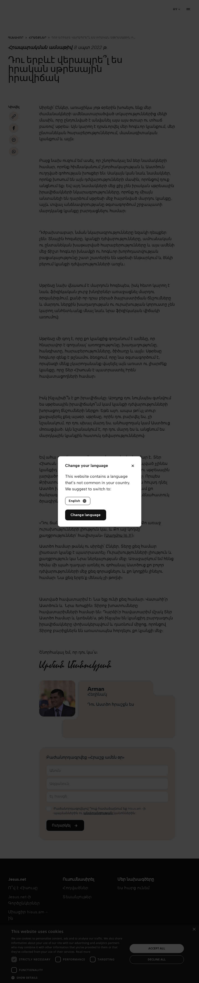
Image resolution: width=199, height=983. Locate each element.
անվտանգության (98, 813)
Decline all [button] (157, 959)
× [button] (194, 929)
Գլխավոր (15, 37)
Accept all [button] (157, 948)
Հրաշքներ (37, 37)
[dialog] (99, 954)
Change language (86, 515)
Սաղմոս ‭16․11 (118, 535)
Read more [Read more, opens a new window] (83, 952)
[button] (67, 977)
